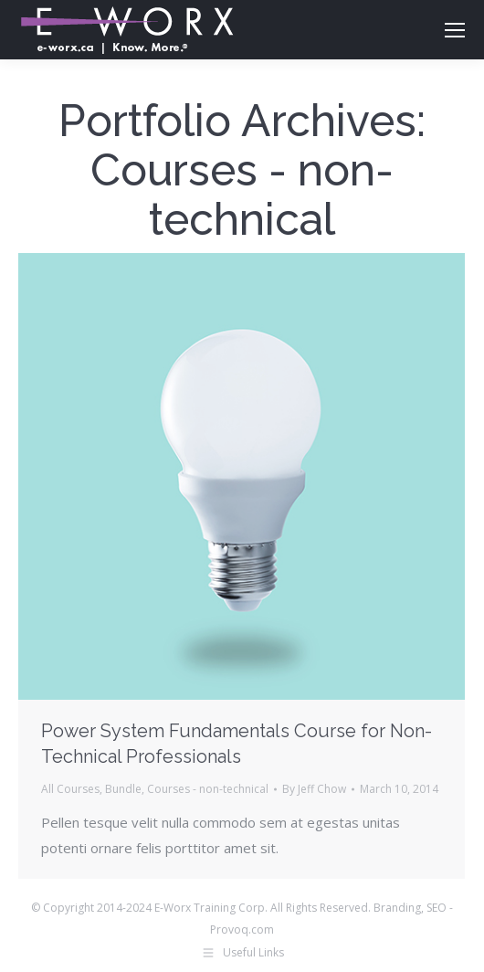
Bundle (123, 789)
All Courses (70, 789)
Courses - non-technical (207, 789)
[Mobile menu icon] (455, 30)
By (314, 789)
